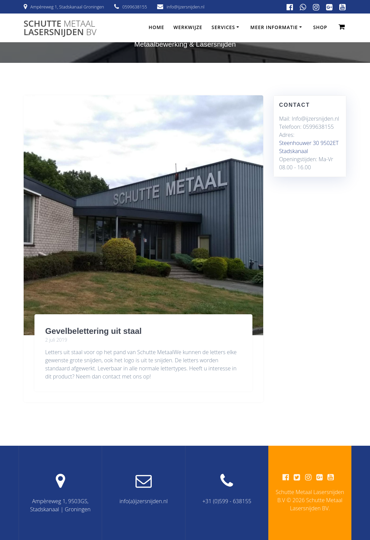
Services (223, 27)
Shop (320, 27)
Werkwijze (187, 27)
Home (156, 27)
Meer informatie (274, 27)
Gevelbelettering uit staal (93, 331)
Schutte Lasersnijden (60, 27)
